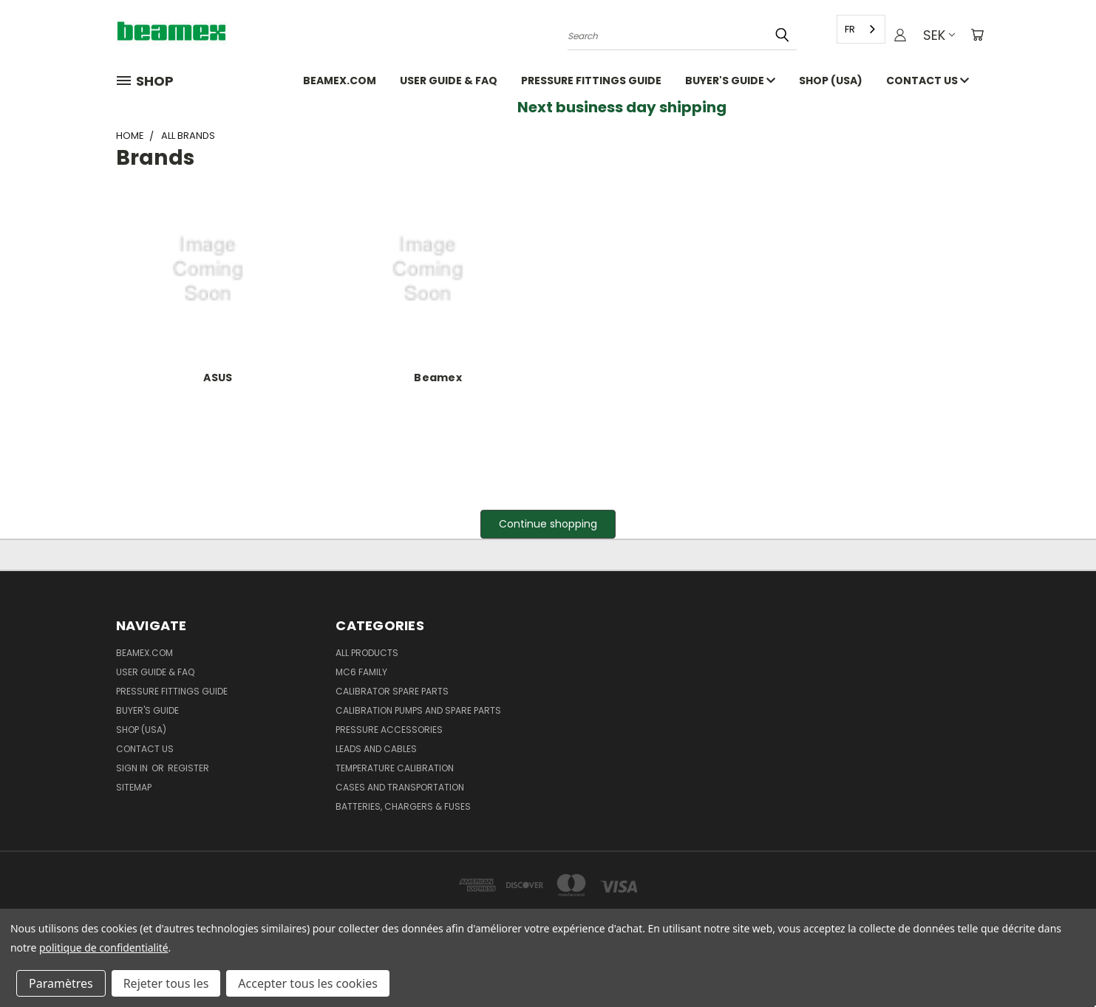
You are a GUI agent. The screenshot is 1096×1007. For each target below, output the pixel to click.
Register (188, 768)
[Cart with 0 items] (977, 35)
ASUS (217, 377)
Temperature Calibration (395, 768)
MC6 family (361, 672)
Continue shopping (548, 523)
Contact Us (927, 80)
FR (849, 29)
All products (367, 652)
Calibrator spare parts (392, 691)
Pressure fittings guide (591, 80)
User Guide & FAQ (448, 80)
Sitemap (134, 787)
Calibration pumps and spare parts (418, 710)
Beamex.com (339, 80)
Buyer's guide (730, 80)
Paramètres (61, 983)
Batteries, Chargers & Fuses (403, 806)
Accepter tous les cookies (308, 983)
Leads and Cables (376, 749)
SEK (937, 35)
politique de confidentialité (104, 948)
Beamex (438, 377)
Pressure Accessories (389, 729)
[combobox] (860, 29)
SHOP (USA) (830, 80)
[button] (548, 524)
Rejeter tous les (166, 983)
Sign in (133, 768)
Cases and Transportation (400, 787)
